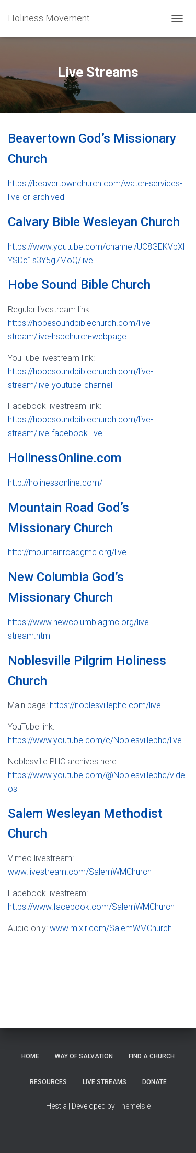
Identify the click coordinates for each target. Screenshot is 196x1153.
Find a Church (152, 1056)
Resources (48, 1082)
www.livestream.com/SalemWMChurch (80, 872)
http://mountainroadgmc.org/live (67, 552)
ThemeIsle (134, 1106)
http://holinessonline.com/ (55, 483)
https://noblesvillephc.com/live (105, 705)
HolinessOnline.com (64, 458)
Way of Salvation (84, 1056)
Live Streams (104, 1082)
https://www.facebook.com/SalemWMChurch (91, 907)
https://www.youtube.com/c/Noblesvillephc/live (95, 740)
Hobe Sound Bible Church (79, 284)
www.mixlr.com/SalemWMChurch (111, 928)
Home (30, 1056)
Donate (154, 1082)
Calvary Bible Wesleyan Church (94, 222)
